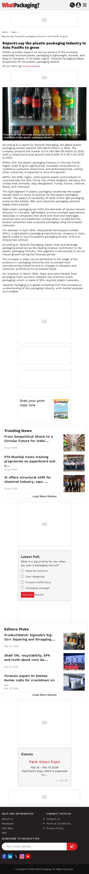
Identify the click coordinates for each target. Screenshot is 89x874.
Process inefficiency (36, 582)
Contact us (53, 818)
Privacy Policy (55, 828)
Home (5, 32)
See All (61, 780)
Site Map (7, 828)
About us (7, 818)
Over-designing (32, 576)
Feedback (8, 823)
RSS (4, 832)
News (14, 32)
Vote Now (27, 594)
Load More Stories (44, 496)
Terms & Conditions (58, 823)
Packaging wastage (35, 587)
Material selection (34, 570)
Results (39, 594)
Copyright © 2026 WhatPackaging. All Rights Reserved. (44, 869)
